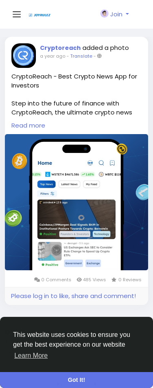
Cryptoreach (60, 48)
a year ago (52, 56)
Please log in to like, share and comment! (73, 296)
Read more (28, 125)
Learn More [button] (31, 355)
